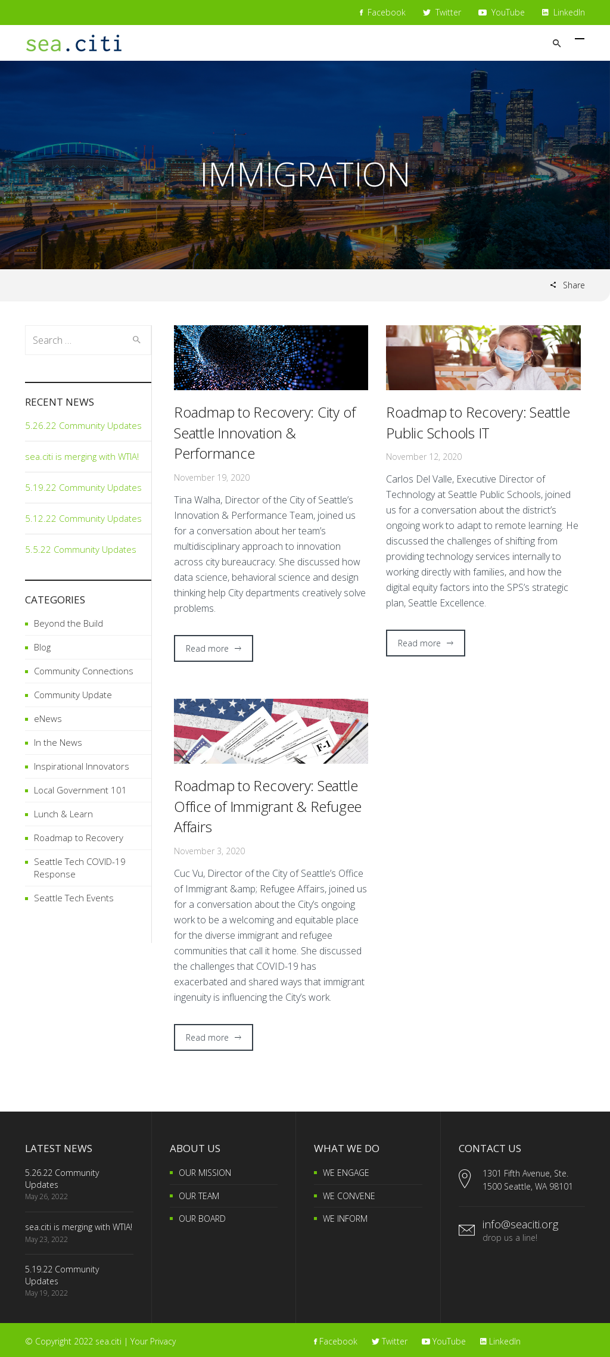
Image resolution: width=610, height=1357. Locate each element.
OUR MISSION (205, 1172)
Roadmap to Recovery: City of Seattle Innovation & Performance (264, 432)
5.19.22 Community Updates (83, 487)
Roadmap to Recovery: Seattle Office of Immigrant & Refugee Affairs (268, 806)
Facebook (383, 12)
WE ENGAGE (346, 1172)
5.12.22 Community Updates (83, 518)
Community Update (73, 695)
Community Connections (83, 671)
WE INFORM (345, 1218)
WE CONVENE (349, 1196)
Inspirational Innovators (81, 766)
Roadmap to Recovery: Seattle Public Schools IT (477, 422)
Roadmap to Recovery (78, 838)
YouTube (501, 12)
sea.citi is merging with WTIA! (82, 456)
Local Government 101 (80, 790)
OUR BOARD (202, 1218)
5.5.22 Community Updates (80, 549)
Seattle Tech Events (74, 898)
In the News (58, 742)
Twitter (442, 12)
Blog (42, 647)
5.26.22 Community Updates (83, 425)
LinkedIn (563, 12)
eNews (48, 718)
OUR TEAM (199, 1196)
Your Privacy (153, 1341)
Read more (207, 648)
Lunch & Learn (63, 814)
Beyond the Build (68, 623)
